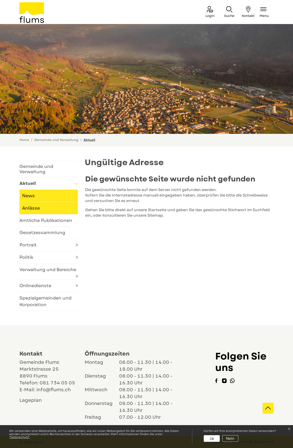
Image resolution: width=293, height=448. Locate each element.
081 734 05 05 (57, 383)
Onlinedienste (35, 285)
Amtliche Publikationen (45, 220)
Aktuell (34, 184)
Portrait (28, 245)
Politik (26, 257)
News (28, 195)
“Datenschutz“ (19, 437)
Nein (230, 438)
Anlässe (31, 208)
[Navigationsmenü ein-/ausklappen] (264, 12)
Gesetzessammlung (42, 232)
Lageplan (34, 400)
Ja (212, 438)
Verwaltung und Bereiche (47, 269)
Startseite (157, 210)
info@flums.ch (53, 389)
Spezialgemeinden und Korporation (45, 301)
